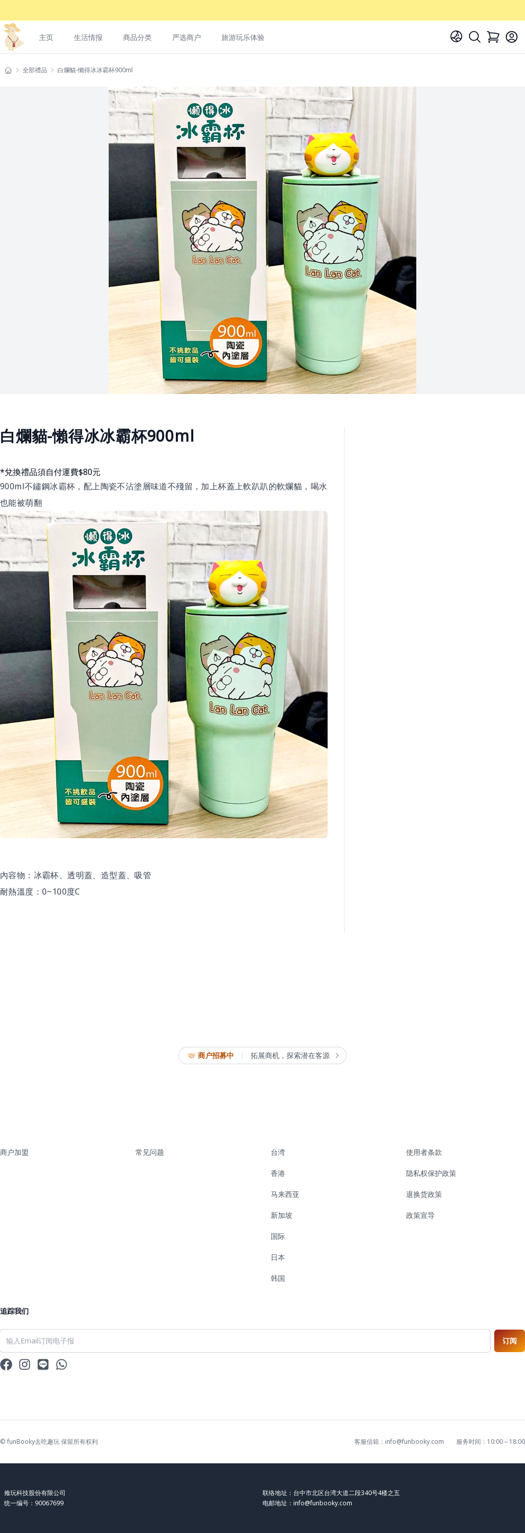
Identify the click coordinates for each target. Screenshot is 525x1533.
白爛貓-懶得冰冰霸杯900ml (95, 70)
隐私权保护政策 (431, 1173)
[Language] (456, 36)
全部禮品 (35, 70)
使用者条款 (424, 1152)
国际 (278, 1236)
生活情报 (88, 37)
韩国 (278, 1278)
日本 (278, 1257)
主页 (46, 37)
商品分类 (137, 37)
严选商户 (186, 37)
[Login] (511, 37)
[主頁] (8, 70)
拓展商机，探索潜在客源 (294, 1055)
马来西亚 (285, 1194)
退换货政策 (424, 1194)
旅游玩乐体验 (243, 37)
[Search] (475, 37)
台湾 (278, 1152)
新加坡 (281, 1215)
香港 (278, 1173)
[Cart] (493, 37)
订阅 (509, 1340)
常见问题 (149, 1152)
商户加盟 (14, 1152)
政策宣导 (420, 1215)
